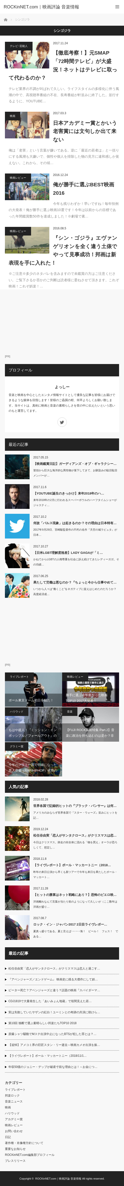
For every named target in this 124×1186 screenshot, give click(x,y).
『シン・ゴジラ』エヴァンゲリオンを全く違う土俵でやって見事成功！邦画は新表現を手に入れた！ (63, 250)
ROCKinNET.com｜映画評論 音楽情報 (58, 1178)
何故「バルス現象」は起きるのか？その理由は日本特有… (75, 523)
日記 (8, 1137)
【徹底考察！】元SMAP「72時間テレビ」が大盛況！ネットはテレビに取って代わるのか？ (63, 65)
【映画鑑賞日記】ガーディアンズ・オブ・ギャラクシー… (75, 464)
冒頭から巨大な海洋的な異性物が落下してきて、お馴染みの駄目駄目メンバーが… (75, 473)
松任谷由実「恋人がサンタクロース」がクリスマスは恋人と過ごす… (54, 968)
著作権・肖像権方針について (24, 1143)
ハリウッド (16, 711)
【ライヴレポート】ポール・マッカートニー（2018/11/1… (47, 1055)
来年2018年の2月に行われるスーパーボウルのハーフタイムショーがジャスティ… (75, 502)
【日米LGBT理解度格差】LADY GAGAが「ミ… (68, 553)
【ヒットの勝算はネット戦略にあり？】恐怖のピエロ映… (75, 895)
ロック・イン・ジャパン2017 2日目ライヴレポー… (70, 924)
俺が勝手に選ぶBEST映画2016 (83, 189)
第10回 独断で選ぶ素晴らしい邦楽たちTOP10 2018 (42, 1023)
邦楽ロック (12, 1095)
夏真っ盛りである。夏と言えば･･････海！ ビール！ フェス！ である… (75, 934)
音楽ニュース (14, 1101)
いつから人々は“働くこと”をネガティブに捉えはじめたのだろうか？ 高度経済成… (76, 591)
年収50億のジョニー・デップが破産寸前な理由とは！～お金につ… (52, 1067)
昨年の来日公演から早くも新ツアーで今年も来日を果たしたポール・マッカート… (75, 874)
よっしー (62, 387)
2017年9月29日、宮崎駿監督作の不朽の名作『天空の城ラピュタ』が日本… (75, 532)
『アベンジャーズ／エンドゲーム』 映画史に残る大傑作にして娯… (53, 979)
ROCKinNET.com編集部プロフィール (29, 1155)
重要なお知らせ (15, 1149)
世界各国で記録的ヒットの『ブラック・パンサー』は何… (75, 806)
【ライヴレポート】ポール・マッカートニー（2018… (72, 865)
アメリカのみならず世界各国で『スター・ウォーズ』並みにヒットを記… (75, 815)
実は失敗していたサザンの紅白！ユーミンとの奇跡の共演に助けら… (54, 1012)
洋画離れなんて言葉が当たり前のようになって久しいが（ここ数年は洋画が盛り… (75, 904)
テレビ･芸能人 (19, 45)
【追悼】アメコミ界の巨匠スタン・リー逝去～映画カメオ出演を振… (54, 1045)
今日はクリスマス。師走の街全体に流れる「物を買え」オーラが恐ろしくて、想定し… (75, 845)
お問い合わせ (14, 1131)
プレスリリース (15, 1161)
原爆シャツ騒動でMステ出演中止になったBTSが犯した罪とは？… (52, 1034)
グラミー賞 (16, 746)
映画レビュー (18, 177)
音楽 (69, 711)
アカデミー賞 (14, 1119)
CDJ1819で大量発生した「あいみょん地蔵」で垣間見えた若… (50, 1001)
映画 (12, 115)
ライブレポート (19, 676)
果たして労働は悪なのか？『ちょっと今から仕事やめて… (75, 582)
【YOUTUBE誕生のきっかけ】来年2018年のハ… (68, 493)
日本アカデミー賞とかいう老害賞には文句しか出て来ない (85, 131)
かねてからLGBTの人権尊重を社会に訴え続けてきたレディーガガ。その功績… (76, 562)
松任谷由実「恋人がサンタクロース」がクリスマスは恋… (75, 835)
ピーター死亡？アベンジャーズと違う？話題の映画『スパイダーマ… (54, 990)
